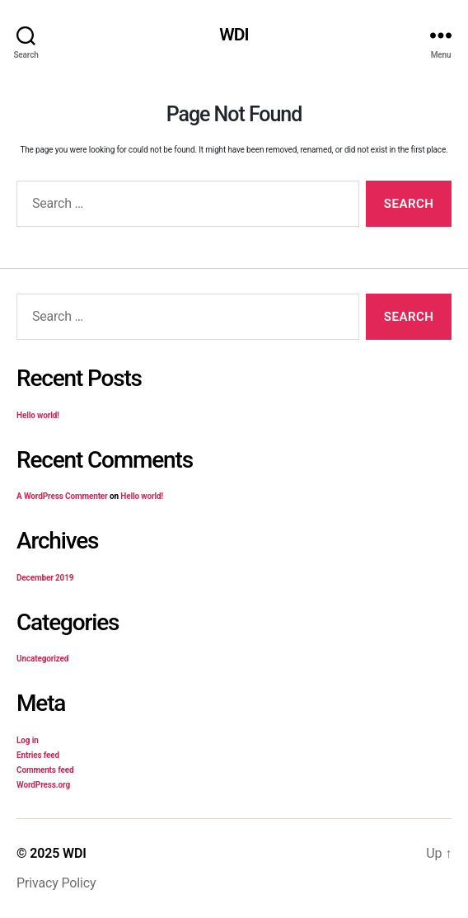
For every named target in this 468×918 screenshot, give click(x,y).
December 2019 (44, 577)
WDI (234, 35)
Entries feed (37, 755)
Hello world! (37, 415)
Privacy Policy (56, 883)
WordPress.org (43, 784)
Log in (27, 740)
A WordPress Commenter (62, 496)
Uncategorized (42, 658)
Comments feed (44, 769)
